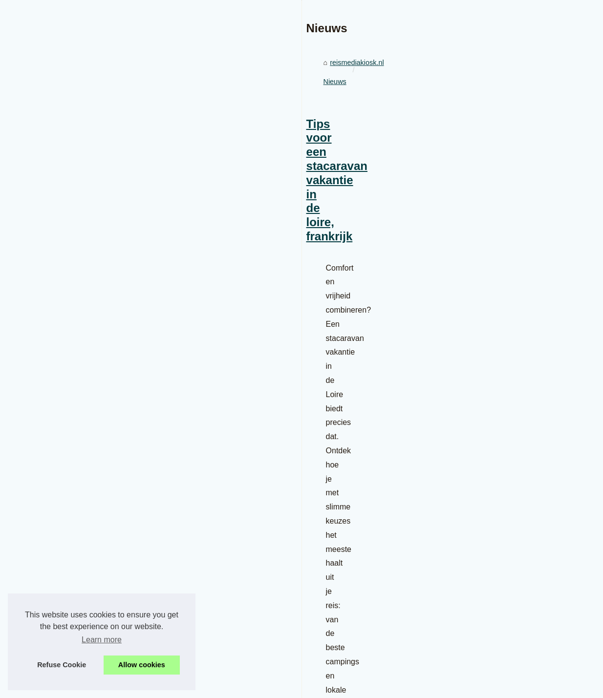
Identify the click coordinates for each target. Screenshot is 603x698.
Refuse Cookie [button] (61, 665)
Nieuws (111, 410)
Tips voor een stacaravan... (502, 412)
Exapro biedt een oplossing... (505, 464)
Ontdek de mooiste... (492, 657)
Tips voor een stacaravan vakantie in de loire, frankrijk (164, 452)
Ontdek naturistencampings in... (509, 613)
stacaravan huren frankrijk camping (238, 539)
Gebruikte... (478, 517)
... (309, 539)
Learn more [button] (102, 639)
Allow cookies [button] (141, 665)
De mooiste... (481, 570)
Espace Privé (220, 687)
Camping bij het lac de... (498, 635)
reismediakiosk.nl (64, 410)
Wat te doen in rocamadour (502, 592)
